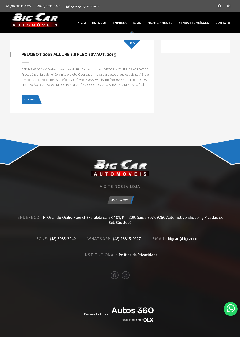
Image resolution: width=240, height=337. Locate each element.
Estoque (99, 23)
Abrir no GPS (120, 200)
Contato (222, 23)
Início (81, 23)
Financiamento (160, 23)
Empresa (120, 23)
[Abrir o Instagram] (229, 6)
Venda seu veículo (194, 23)
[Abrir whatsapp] (231, 308)
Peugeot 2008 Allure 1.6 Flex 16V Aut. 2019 (69, 54)
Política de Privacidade (138, 255)
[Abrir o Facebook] (219, 6)
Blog (137, 23)
